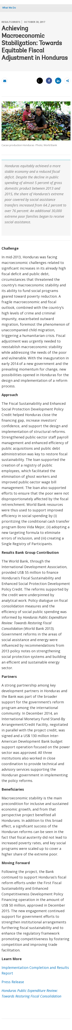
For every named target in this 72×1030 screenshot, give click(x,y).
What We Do (9, 7)
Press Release (13, 981)
